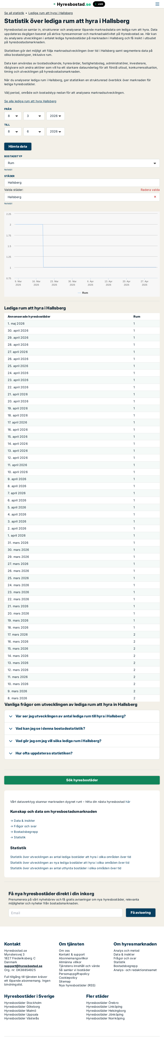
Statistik (119, 962)
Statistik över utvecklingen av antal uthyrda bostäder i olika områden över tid (66, 868)
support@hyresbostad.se (23, 966)
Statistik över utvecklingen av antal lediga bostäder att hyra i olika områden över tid (70, 857)
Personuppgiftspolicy (74, 974)
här (128, 801)
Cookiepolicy (68, 977)
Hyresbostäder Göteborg (22, 1006)
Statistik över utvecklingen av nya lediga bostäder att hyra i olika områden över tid (69, 862)
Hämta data (18, 146)
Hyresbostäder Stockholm (23, 1002)
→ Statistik (18, 837)
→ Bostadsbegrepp (24, 831)
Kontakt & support (72, 954)
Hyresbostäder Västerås (21, 1018)
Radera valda (150, 189)
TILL (7, 124)
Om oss (64, 950)
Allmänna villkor (70, 962)
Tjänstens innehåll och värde (79, 966)
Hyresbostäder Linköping (104, 1006)
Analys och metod (126, 950)
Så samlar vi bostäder (74, 970)
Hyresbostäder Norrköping (105, 1018)
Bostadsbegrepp (126, 966)
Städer (9, 176)
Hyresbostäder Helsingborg (106, 1010)
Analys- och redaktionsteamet (135, 970)
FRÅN (8, 109)
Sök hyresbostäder (82, 780)
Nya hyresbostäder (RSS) (77, 985)
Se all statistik (14, 13)
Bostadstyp (13, 156)
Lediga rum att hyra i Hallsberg (50, 13)
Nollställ (8, 169)
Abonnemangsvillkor (73, 958)
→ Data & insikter (22, 820)
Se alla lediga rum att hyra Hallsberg (30, 101)
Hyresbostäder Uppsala (21, 1014)
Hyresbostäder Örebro (102, 1002)
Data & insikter (124, 954)
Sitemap (65, 981)
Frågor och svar (125, 958)
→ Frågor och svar (23, 826)
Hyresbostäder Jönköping (105, 1014)
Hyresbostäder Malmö (20, 1010)
